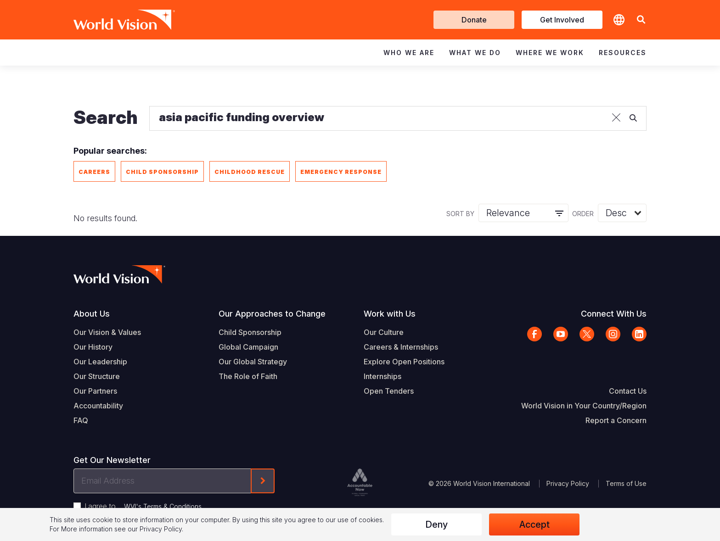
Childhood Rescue (249, 171)
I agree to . (143, 506)
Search (105, 117)
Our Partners (95, 391)
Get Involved (562, 19)
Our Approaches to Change (272, 313)
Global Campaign (248, 346)
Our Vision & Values (107, 332)
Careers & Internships (401, 346)
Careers (94, 171)
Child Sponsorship (162, 171)
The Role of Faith (248, 376)
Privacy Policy (567, 483)
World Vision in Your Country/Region (584, 405)
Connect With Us (614, 313)
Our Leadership (100, 361)
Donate (474, 19)
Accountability (98, 405)
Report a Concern (616, 420)
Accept (534, 524)
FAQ (80, 420)
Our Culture (384, 332)
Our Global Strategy (253, 361)
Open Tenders (389, 391)
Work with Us (390, 313)
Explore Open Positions (404, 361)
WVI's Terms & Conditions (163, 506)
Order (583, 214)
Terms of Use (626, 483)
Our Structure (96, 376)
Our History (92, 346)
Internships (382, 376)
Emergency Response (341, 171)
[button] (641, 20)
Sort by (460, 214)
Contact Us (628, 391)
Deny (436, 524)
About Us (91, 313)
